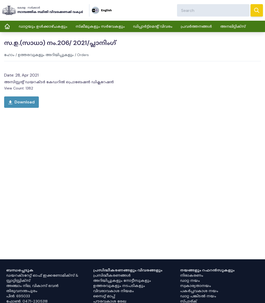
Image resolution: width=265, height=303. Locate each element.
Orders (83, 54)
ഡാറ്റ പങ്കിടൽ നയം (198, 296)
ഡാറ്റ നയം (190, 280)
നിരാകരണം (191, 275)
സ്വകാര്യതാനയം (195, 285)
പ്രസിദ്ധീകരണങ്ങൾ (112, 275)
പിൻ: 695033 (18, 296)
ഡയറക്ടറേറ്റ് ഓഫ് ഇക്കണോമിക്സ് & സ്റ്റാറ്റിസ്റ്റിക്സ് (42, 278)
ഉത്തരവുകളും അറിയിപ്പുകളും (46, 54)
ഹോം (9, 54)
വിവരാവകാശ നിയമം (113, 291)
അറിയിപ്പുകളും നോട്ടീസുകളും (122, 280)
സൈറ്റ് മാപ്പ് (104, 296)
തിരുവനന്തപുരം (21, 291)
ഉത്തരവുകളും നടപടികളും (119, 285)
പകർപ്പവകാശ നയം (199, 291)
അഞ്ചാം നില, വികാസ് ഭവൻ (32, 285)
